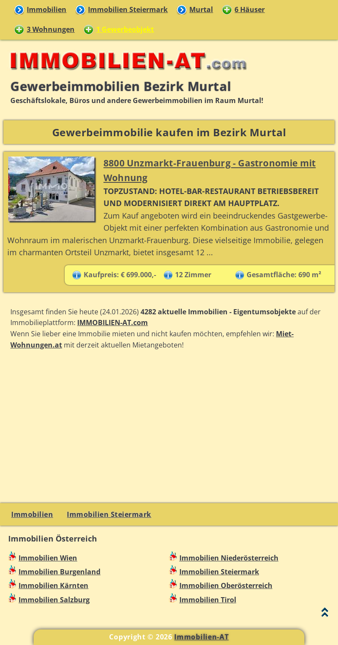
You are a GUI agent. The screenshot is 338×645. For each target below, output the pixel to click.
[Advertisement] (169, 425)
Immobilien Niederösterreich (229, 558)
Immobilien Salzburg (54, 599)
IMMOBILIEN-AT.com (112, 322)
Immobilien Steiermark (128, 9)
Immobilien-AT (201, 637)
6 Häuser (250, 9)
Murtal (201, 9)
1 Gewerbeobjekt (125, 29)
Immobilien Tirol (207, 599)
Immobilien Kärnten (53, 585)
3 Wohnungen (51, 29)
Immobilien (46, 9)
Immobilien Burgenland (59, 571)
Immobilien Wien (48, 558)
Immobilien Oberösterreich (225, 585)
